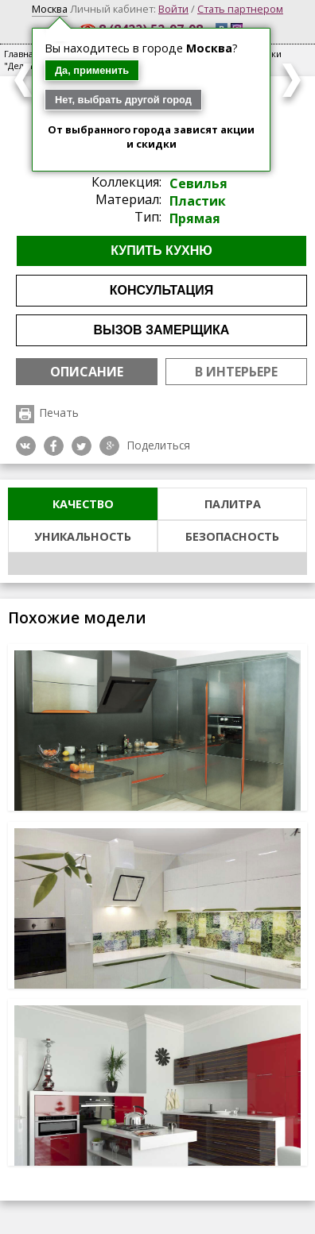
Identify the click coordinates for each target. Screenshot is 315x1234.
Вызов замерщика (162, 330)
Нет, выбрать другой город (123, 100)
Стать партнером (240, 9)
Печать (59, 412)
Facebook (54, 446)
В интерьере (236, 371)
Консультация (162, 290)
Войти (173, 9)
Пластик (197, 201)
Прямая (194, 218)
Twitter (81, 446)
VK (26, 446)
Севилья (198, 183)
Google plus (109, 446)
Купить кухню (161, 250)
